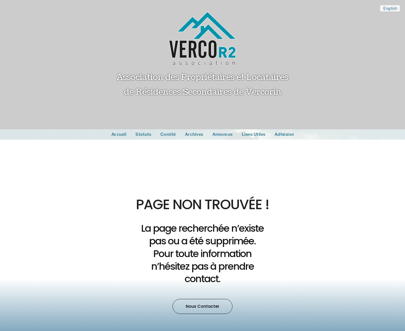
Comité (168, 134)
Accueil (119, 134)
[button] (202, 306)
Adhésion (284, 134)
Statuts (143, 134)
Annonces (222, 134)
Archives (194, 134)
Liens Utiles (254, 134)
